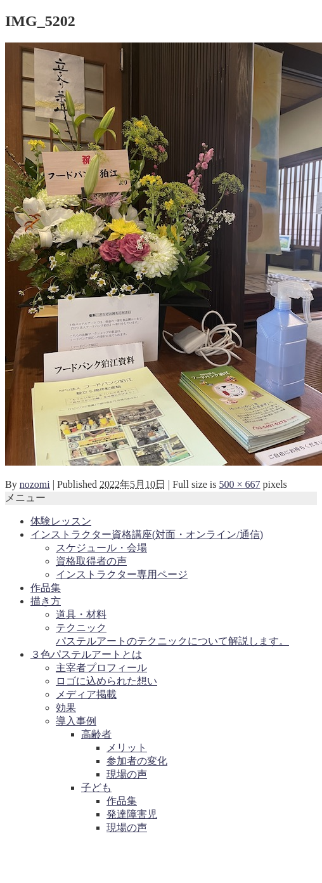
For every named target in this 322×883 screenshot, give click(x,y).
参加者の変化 (136, 760)
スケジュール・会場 (101, 547)
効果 (66, 707)
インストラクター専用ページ (122, 574)
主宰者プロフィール (101, 667)
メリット (126, 747)
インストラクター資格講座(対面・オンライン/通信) (146, 534)
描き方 (45, 601)
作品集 (45, 587)
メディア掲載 (86, 694)
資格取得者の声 (91, 561)
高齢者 (96, 734)
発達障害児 (131, 814)
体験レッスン (60, 521)
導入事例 (76, 721)
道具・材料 (81, 614)
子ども (96, 787)
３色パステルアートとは (86, 654)
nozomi (35, 484)
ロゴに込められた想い (106, 681)
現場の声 (126, 774)
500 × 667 (240, 484)
